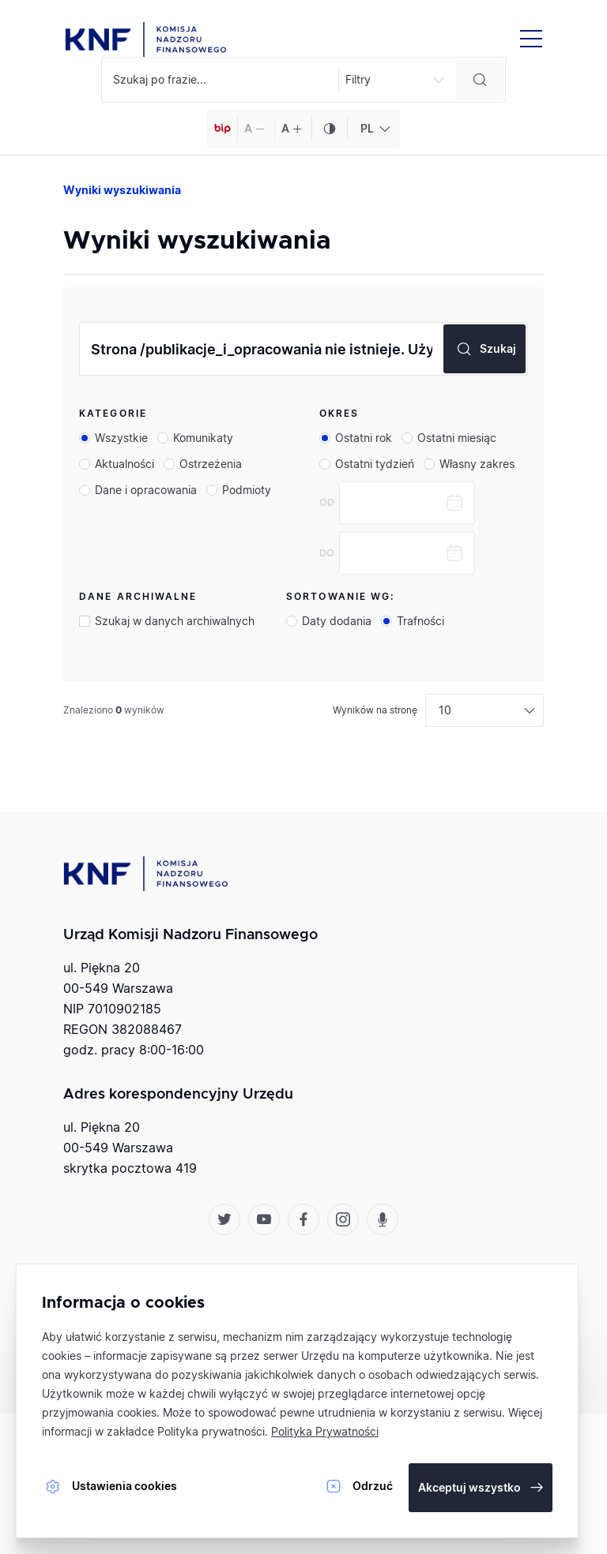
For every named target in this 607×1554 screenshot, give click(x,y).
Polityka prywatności (211, 1431)
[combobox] (373, 128)
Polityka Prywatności (325, 1431)
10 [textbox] (445, 710)
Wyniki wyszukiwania (122, 190)
